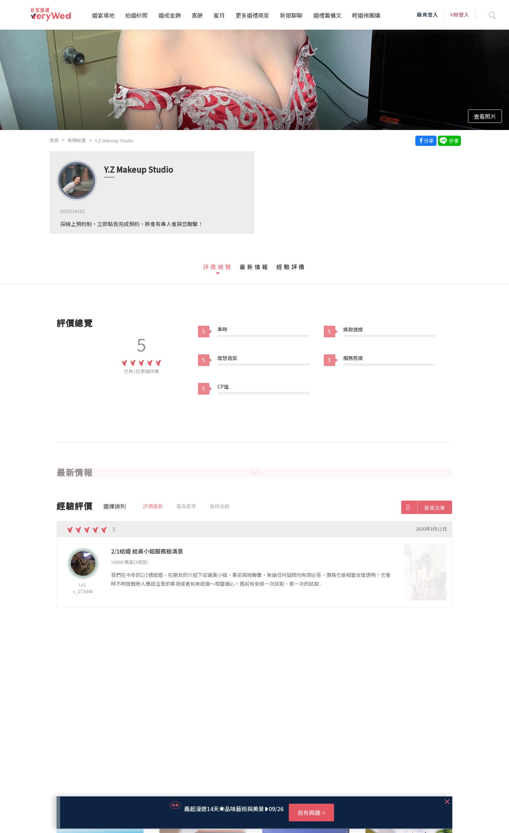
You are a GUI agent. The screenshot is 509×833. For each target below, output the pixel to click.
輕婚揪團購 (366, 15)
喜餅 (197, 15)
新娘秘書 (77, 140)
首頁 (54, 140)
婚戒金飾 (169, 15)
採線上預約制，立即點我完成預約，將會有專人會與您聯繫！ (131, 224)
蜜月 (219, 15)
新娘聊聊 (291, 15)
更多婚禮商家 (252, 15)
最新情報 (254, 266)
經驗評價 (291, 266)
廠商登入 (427, 14)
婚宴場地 (103, 15)
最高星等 (186, 506)
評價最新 (153, 506)
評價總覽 (218, 266)
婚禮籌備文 (327, 15)
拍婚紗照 (136, 15)
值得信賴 (219, 506)
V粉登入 (459, 14)
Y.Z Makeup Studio (114, 140)
